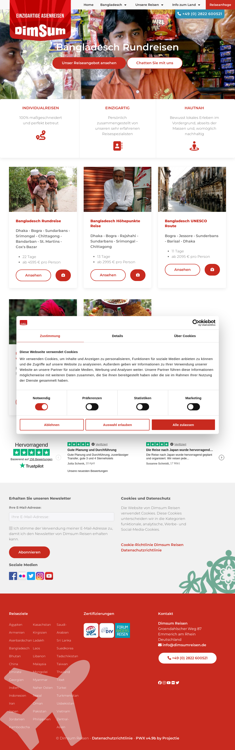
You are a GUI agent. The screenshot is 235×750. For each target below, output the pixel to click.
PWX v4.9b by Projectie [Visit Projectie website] (157, 738)
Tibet (61, 680)
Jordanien (17, 719)
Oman (38, 703)
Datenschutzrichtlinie (141, 550)
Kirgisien (40, 632)
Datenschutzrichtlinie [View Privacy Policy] (112, 738)
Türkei (61, 688)
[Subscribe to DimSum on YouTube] (49, 575)
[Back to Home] (40, 20)
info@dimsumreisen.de (182, 645)
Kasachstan (42, 625)
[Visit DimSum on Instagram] (165, 683)
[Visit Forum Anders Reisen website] (122, 629)
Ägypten (15, 625)
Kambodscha (19, 727)
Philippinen (42, 719)
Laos (36, 648)
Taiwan (62, 664)
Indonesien (17, 695)
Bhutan (15, 656)
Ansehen (33, 275)
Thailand (63, 672)
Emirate (15, 672)
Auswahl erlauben (117, 425)
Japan (13, 711)
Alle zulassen (183, 425)
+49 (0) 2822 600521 (199, 14)
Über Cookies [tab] (185, 336)
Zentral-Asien (63, 723)
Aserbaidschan (19, 640)
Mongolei (40, 672)
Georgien (16, 680)
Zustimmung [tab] (50, 336)
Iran (12, 703)
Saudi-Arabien (63, 628)
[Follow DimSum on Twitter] (31, 575)
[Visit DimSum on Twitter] (177, 683)
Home (89, 5)
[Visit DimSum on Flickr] (174, 683)
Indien (14, 688)
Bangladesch (19, 648)
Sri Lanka (64, 640)
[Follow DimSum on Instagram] (40, 575)
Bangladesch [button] (113, 5)
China (13, 664)
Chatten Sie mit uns (154, 63)
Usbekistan (65, 703)
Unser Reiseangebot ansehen (89, 63)
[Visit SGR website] (91, 629)
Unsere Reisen (149, 5)
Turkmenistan (67, 695)
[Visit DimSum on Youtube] (169, 683)
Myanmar (40, 680)
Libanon (39, 656)
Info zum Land (186, 5)
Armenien (17, 632)
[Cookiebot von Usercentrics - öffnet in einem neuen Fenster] (195, 322)
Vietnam (63, 711)
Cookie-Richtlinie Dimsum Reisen (152, 545)
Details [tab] (117, 336)
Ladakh (38, 640)
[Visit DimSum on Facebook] (13, 575)
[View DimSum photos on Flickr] (22, 575)
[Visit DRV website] (107, 629)
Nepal (37, 695)
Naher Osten (43, 688)
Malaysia (39, 664)
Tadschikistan (67, 656)
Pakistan (39, 711)
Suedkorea (65, 648)
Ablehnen (51, 425)
